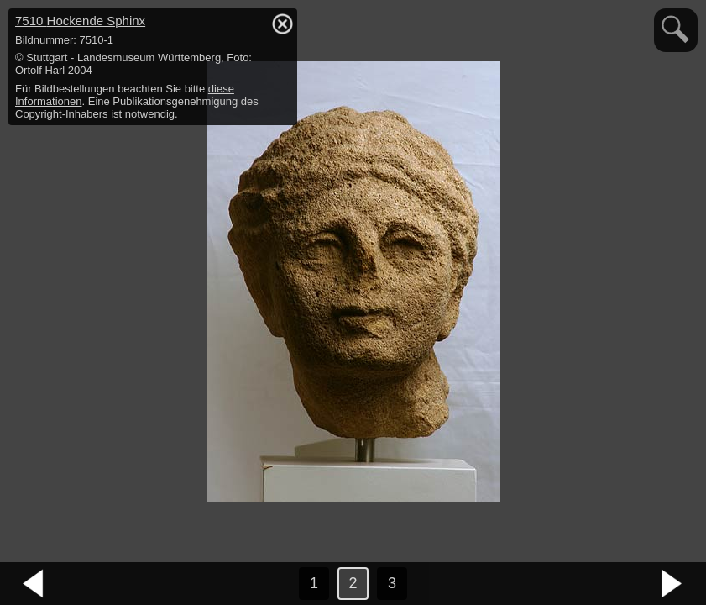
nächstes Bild (672, 584)
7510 (80, 20)
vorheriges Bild (33, 584)
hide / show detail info (282, 23)
